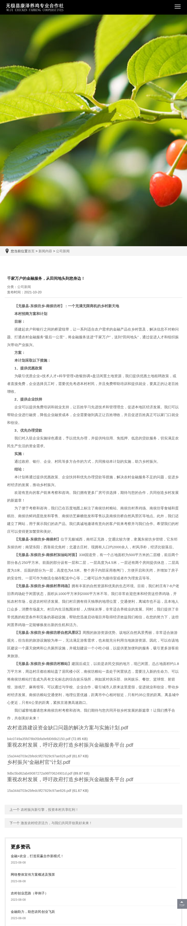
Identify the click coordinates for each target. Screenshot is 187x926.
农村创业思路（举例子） (29, 893)
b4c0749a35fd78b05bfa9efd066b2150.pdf (38, 739)
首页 (31, 251)
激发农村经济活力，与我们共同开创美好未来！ (56, 823)
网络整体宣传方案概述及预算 (33, 874)
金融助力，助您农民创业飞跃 (33, 912)
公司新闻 (63, 251)
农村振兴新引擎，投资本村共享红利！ (50, 810)
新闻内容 (45, 251)
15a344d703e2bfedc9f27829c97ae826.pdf (39, 756)
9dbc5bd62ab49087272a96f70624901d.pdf (39, 773)
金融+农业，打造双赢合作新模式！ (37, 856)
